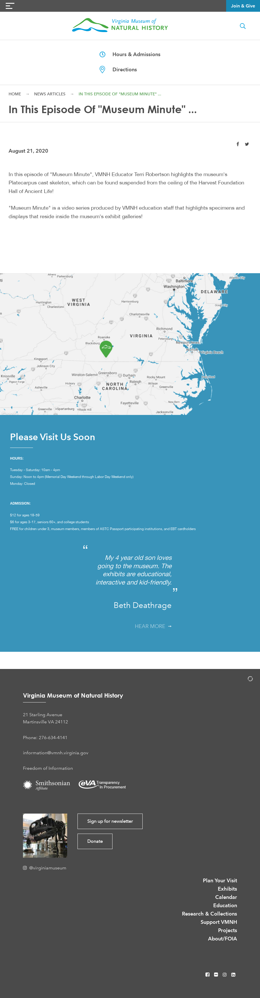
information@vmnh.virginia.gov (55, 752)
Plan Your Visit (220, 880)
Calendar (226, 897)
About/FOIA (222, 939)
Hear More (153, 626)
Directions (118, 69)
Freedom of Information (48, 768)
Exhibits (227, 889)
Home (15, 94)
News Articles (49, 94)
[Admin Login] (244, 679)
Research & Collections (209, 914)
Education (225, 905)
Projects (227, 930)
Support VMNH (219, 922)
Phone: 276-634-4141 (45, 737)
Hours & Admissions (130, 54)
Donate (95, 841)
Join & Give (243, 6)
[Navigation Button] (10, 6)
